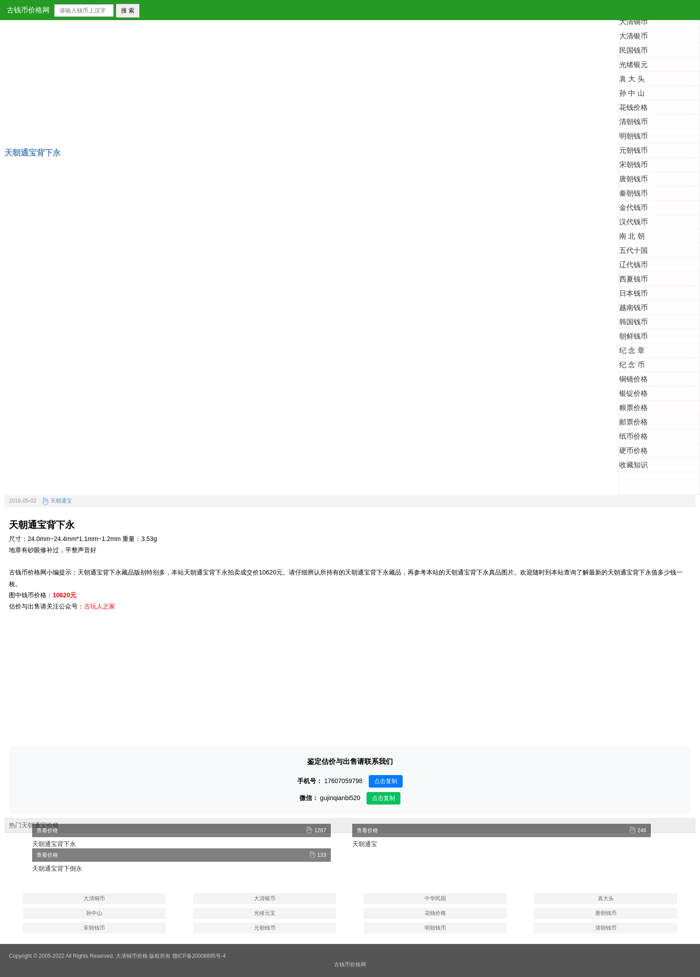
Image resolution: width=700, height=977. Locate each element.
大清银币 (633, 36)
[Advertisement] (268, 77)
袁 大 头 (632, 79)
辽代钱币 (633, 264)
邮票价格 (633, 422)
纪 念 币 (632, 365)
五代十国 (633, 250)
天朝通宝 (57, 501)
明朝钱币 (633, 136)
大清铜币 (633, 21)
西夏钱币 (633, 279)
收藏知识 (633, 465)
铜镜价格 (633, 379)
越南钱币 (633, 307)
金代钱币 (633, 207)
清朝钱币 (633, 122)
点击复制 (385, 781)
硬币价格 (633, 450)
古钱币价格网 (28, 10)
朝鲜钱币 (633, 336)
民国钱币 (633, 50)
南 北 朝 (632, 236)
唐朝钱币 (633, 179)
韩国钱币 (633, 322)
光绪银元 (633, 64)
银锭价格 (633, 393)
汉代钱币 (633, 222)
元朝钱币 (633, 150)
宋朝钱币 (633, 164)
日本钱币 (633, 293)
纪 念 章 (632, 350)
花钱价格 (633, 107)
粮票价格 (633, 407)
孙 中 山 (632, 93)
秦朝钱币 (633, 193)
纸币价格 (633, 436)
